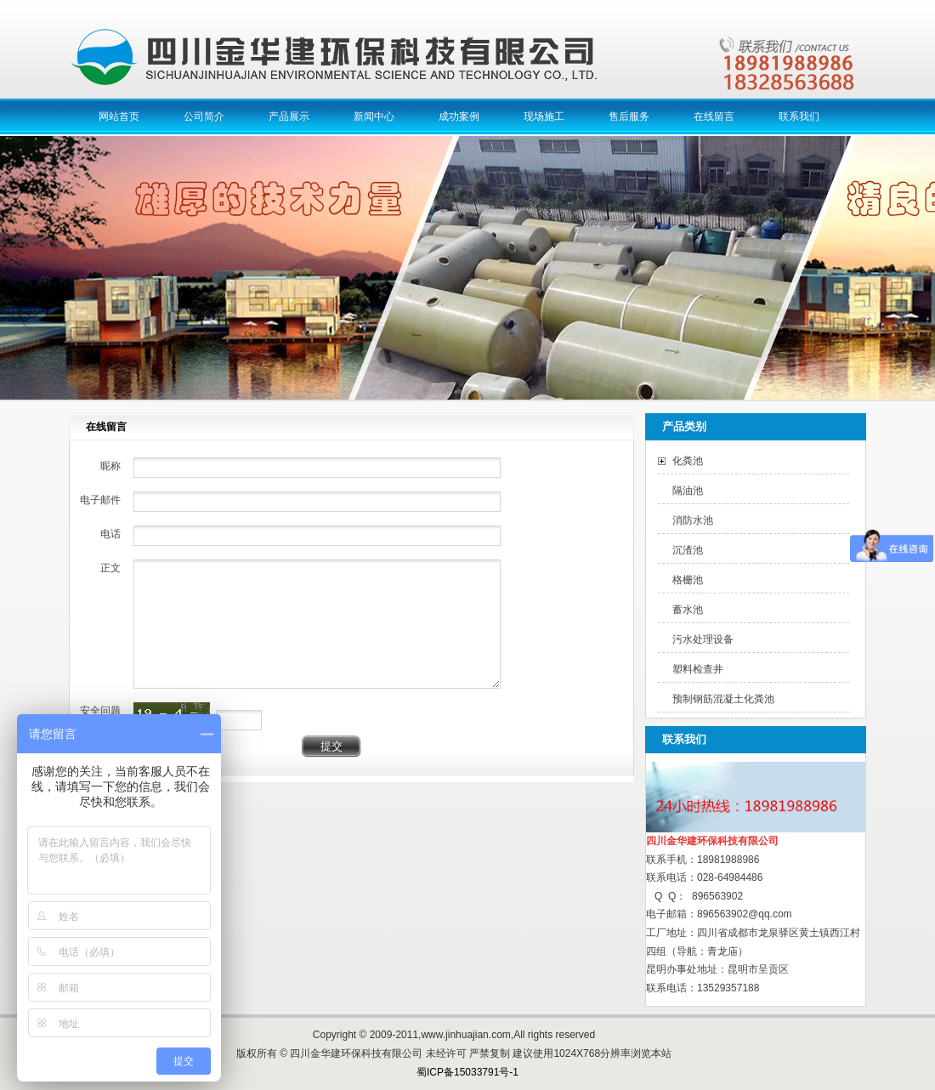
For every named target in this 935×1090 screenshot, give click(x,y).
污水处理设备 (703, 639)
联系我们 (799, 116)
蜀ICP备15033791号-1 (467, 1072)
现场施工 (544, 116)
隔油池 (687, 491)
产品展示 (289, 116)
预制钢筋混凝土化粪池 (723, 699)
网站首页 (119, 116)
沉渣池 (687, 550)
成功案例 (459, 116)
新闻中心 (374, 116)
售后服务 (629, 116)
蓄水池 (687, 610)
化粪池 (687, 461)
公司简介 (204, 116)
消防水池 (692, 520)
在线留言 (714, 116)
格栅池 (687, 580)
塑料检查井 (697, 669)
